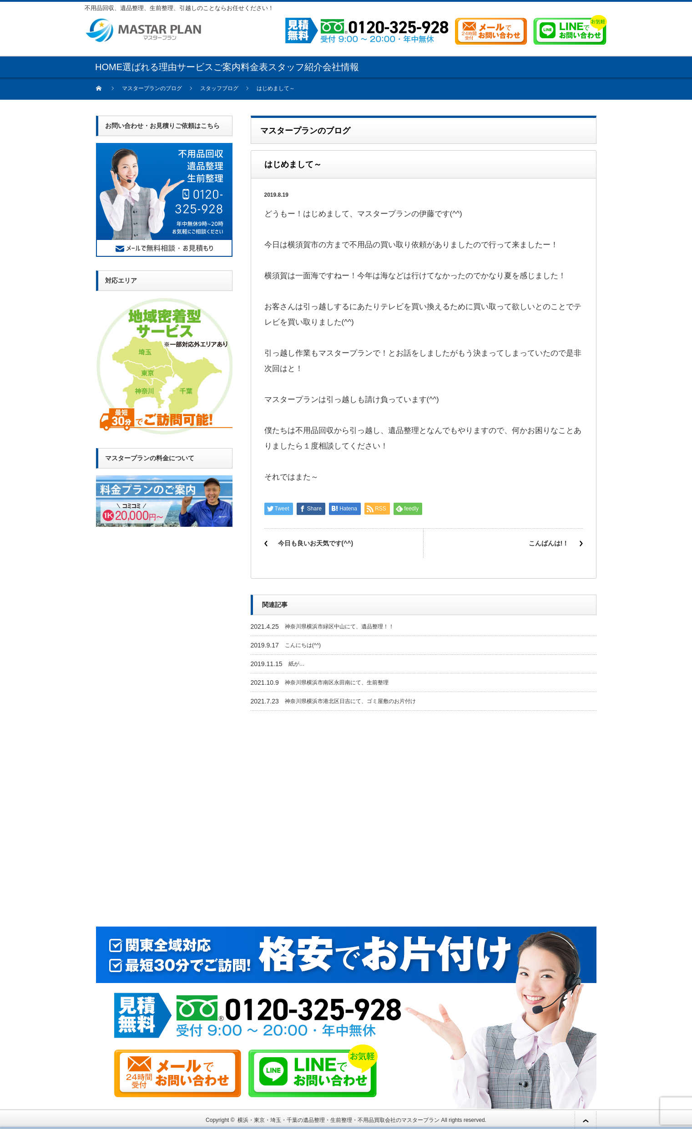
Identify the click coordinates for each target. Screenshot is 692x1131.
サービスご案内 (209, 67)
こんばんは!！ (549, 543)
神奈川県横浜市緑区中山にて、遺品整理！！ (339, 626)
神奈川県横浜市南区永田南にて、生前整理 (337, 682)
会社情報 (341, 67)
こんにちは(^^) (303, 645)
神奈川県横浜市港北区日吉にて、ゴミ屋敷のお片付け (350, 701)
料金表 (254, 67)
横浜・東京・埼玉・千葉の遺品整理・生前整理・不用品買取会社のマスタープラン (338, 1120)
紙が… (296, 664)
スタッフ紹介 (295, 67)
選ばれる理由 (149, 67)
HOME (108, 67)
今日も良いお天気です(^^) (316, 543)
